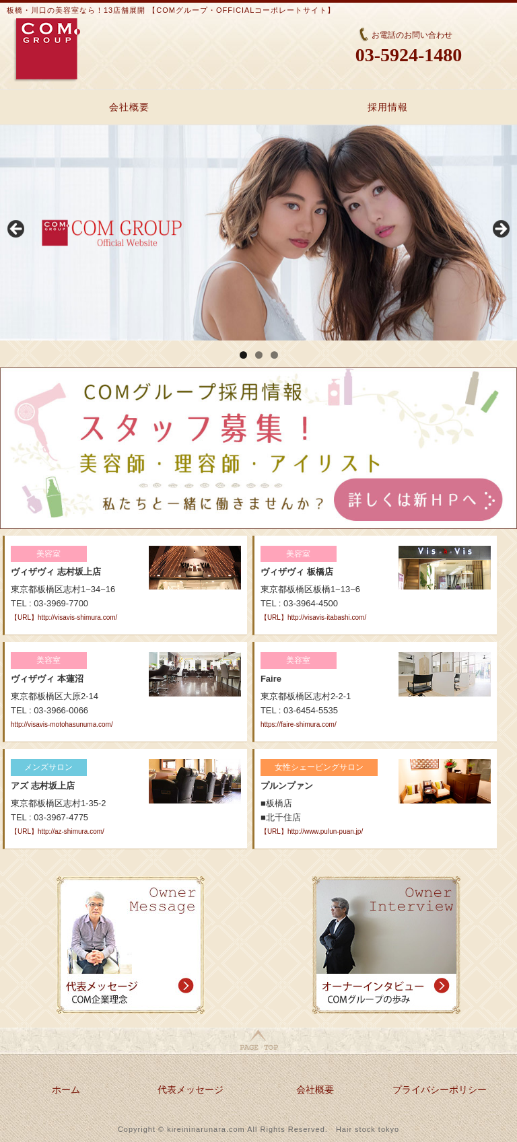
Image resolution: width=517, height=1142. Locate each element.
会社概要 (129, 107)
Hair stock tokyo (367, 1129)
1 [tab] (243, 355)
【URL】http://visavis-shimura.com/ (64, 617)
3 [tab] (274, 355)
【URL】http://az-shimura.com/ (57, 831)
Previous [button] (17, 229)
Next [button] (500, 229)
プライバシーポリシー (439, 1089)
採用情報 (388, 107)
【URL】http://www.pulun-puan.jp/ (312, 831)
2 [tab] (259, 355)
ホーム (66, 1089)
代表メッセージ (190, 1089)
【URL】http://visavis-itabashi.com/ (313, 617)
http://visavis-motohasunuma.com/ (62, 724)
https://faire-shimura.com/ (299, 724)
